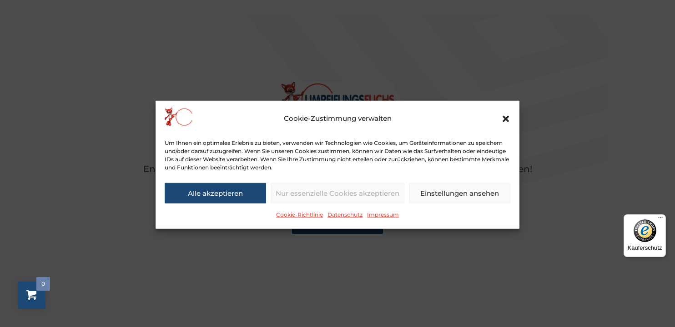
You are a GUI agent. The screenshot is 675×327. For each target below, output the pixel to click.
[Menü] (660, 219)
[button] (505, 122)
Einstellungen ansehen (459, 196)
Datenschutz (345, 218)
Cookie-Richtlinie (299, 218)
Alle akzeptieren (215, 196)
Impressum (383, 218)
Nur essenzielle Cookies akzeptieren (337, 196)
